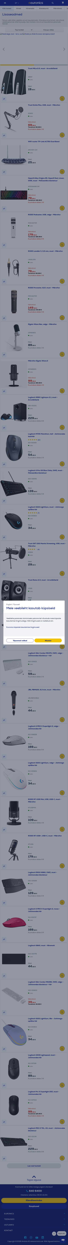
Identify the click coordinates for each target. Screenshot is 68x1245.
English (9, 604)
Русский (16, 604)
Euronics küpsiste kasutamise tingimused (22, 627)
